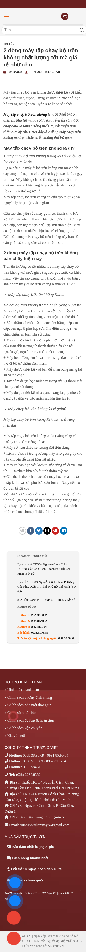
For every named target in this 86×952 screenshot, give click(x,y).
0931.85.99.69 (39, 621)
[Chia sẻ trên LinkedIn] (63, 531)
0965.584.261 (33, 767)
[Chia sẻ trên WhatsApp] (22, 531)
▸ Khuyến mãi (15, 736)
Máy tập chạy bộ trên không (25, 114)
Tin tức (9, 44)
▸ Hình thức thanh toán (22, 690)
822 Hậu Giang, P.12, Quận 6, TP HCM (46, 599)
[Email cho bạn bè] (47, 531)
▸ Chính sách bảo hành (22, 713)
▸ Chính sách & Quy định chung (28, 697)
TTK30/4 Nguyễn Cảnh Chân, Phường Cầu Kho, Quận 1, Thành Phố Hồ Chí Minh (47, 586)
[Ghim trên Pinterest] (55, 531)
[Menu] (6, 16)
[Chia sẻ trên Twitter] (39, 531)
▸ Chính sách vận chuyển (23, 728)
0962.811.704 (39, 626)
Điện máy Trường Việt (46, 72)
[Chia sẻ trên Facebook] (30, 531)
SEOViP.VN (56, 946)
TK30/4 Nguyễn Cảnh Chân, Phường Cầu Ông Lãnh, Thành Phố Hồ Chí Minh (43, 569)
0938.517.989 (33, 761)
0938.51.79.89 (39, 632)
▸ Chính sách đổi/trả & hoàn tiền (29, 720)
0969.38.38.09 (39, 615)
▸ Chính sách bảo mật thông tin (28, 705)
